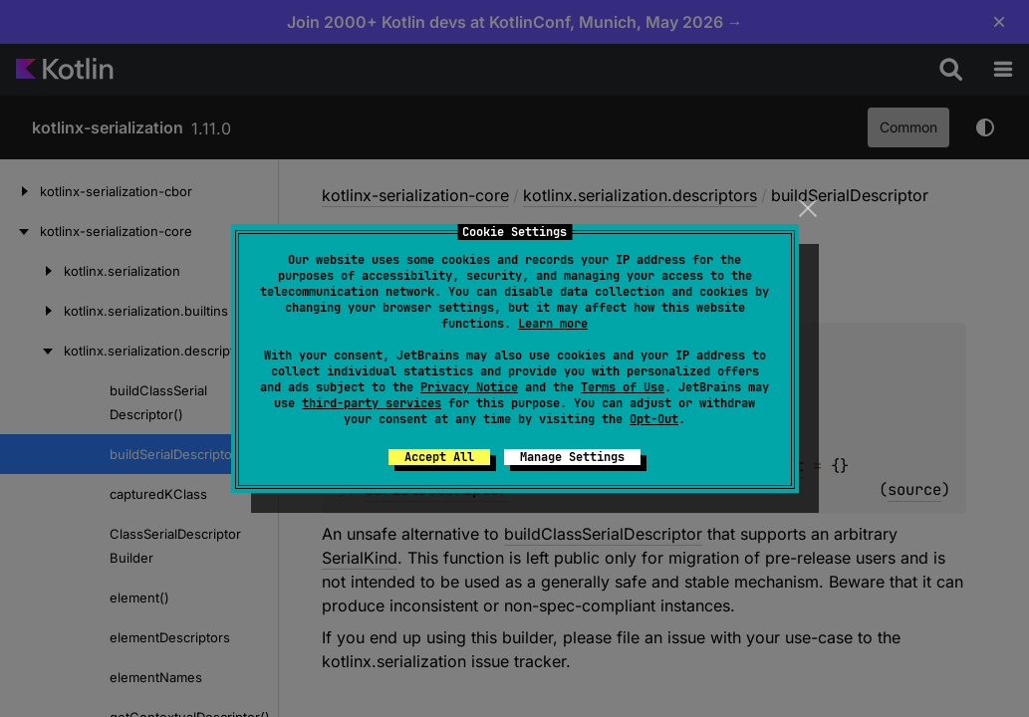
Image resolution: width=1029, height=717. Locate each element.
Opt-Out (654, 419)
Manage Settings (572, 457)
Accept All (439, 457)
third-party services (371, 403)
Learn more (553, 324)
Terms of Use (622, 387)
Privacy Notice (469, 387)
